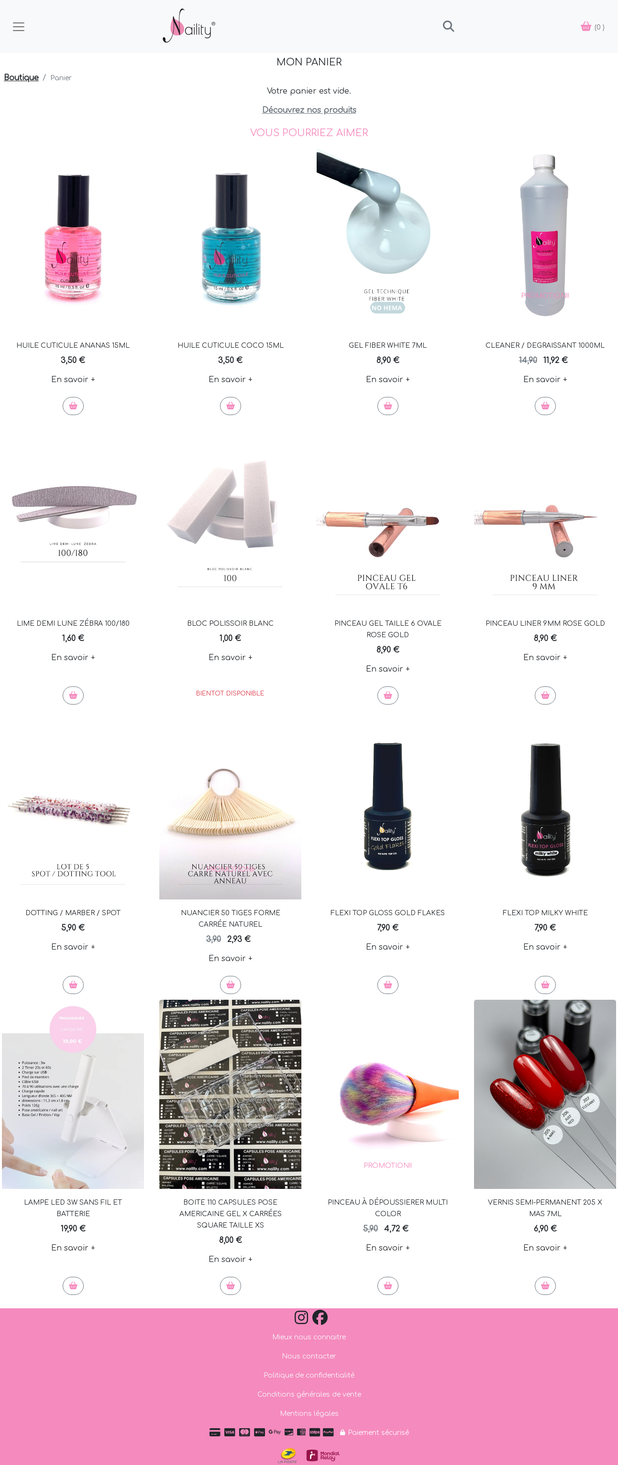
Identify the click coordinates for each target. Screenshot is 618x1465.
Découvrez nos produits (309, 110)
